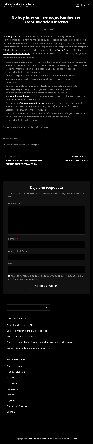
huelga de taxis (14, 36)
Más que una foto (16, 371)
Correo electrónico (18, 251)
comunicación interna (15, 144)
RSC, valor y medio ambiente (21, 336)
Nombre (13, 238)
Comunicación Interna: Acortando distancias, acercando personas (41, 342)
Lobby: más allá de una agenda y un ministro (30, 348)
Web (10, 263)
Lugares (11, 400)
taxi (39, 144)
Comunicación (12, 138)
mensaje (33, 144)
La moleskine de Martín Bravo (18, 4)
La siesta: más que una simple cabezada (28, 330)
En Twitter (12, 377)
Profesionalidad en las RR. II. (21, 325)
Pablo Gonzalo (64, 50)
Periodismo (12, 389)
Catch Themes (71, 439)
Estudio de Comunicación (16, 53)
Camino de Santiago (17, 406)
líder (27, 144)
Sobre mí (11, 411)
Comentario (15, 203)
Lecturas (11, 394)
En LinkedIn (12, 383)
